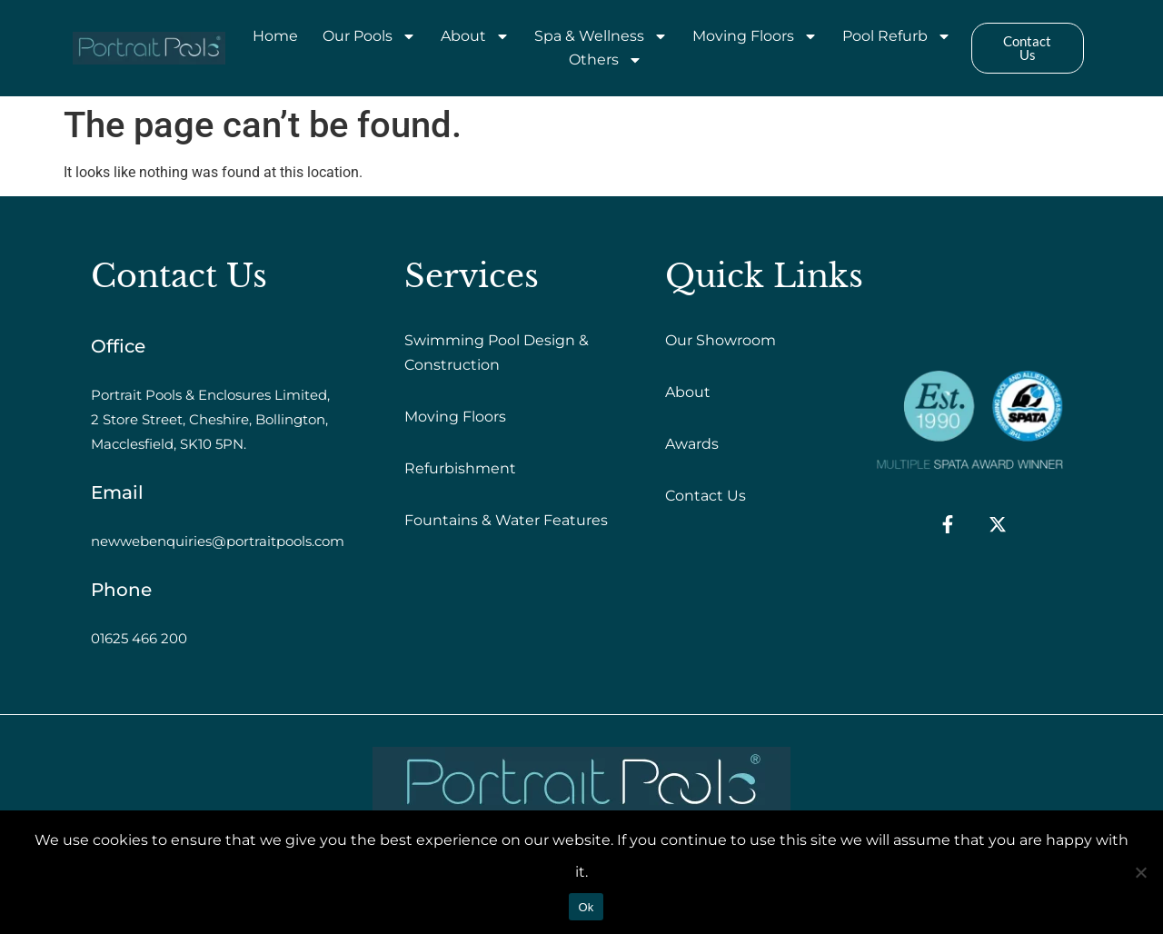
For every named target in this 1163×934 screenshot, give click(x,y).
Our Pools (369, 36)
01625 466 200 (139, 638)
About (475, 36)
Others (605, 60)
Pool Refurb (896, 36)
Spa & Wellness (601, 36)
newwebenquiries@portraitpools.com (217, 541)
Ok (585, 907)
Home (275, 36)
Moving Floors (755, 36)
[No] (1140, 872)
